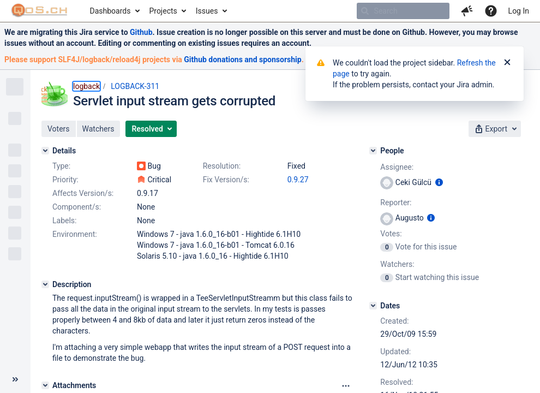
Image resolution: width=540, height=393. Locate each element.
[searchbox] (403, 11)
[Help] (491, 11)
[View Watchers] (387, 277)
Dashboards (110, 11)
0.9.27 (298, 179)
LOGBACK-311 (135, 86)
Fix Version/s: (226, 179)
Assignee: (396, 167)
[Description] (45, 284)
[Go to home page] (39, 11)
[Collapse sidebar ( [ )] (15, 379)
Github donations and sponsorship (242, 59)
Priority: (65, 179)
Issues (207, 11)
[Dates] (373, 305)
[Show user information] (439, 182)
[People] (373, 150)
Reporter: (395, 202)
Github (141, 32)
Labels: (64, 220)
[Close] (507, 62)
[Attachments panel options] (346, 385)
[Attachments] (45, 385)
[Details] (45, 150)
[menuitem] (114, 11)
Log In (518, 11)
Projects (163, 11)
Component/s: (76, 207)
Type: (61, 166)
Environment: (74, 234)
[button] (467, 11)
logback (86, 86)
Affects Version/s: (82, 193)
